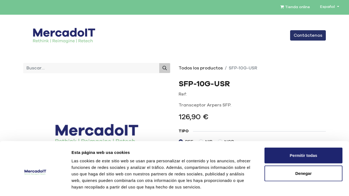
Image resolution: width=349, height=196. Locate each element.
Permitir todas (303, 131)
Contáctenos (308, 35)
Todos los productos (201, 68)
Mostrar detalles (295, 185)
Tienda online (295, 7)
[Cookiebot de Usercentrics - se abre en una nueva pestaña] (35, 185)
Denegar (303, 149)
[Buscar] (164, 68)
